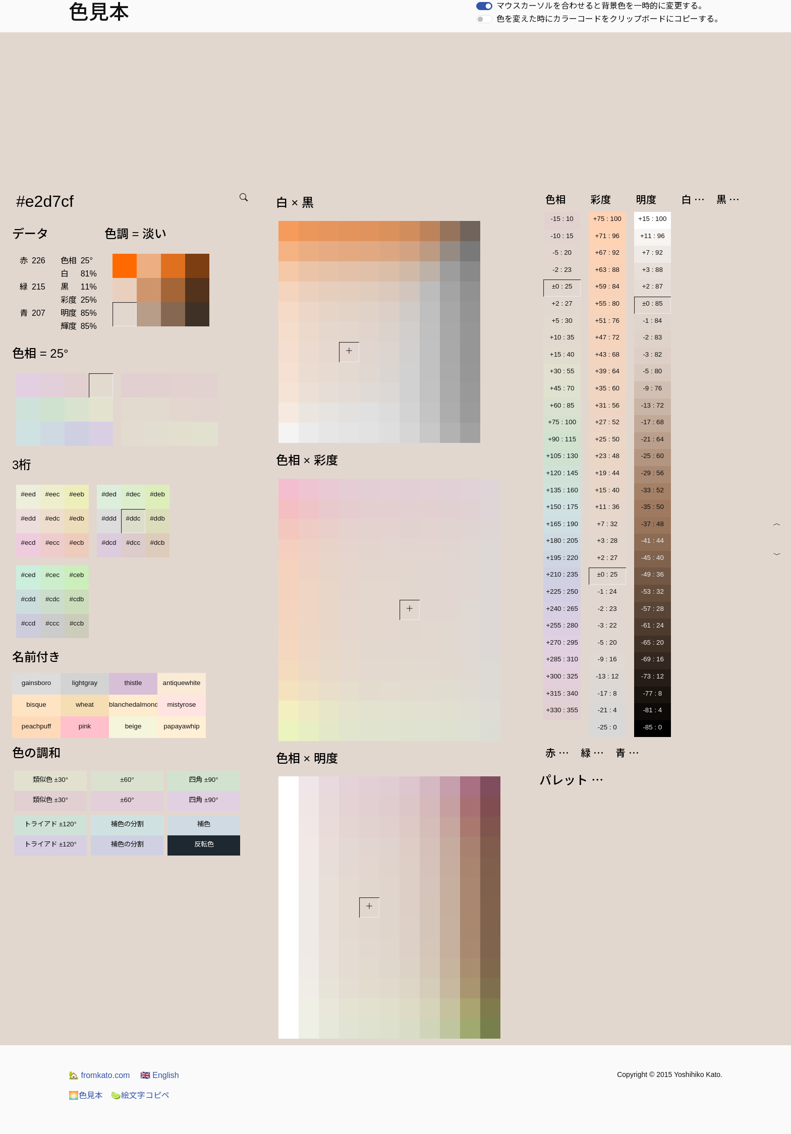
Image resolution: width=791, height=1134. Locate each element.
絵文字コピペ (140, 1095)
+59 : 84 (607, 286)
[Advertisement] (395, 108)
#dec (133, 494)
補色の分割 (127, 824)
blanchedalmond (133, 704)
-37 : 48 (652, 524)
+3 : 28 (607, 540)
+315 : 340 (562, 693)
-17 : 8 (607, 693)
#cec (52, 575)
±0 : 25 (562, 286)
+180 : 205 (562, 540)
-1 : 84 (652, 320)
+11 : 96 (652, 236)
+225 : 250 (562, 591)
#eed (28, 494)
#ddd (109, 518)
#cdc (52, 599)
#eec (52, 494)
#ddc (133, 518)
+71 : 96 (607, 236)
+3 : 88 (652, 269)
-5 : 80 (652, 371)
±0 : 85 (652, 303)
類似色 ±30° (50, 779)
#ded (109, 494)
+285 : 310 (562, 659)
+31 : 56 (607, 405)
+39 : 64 (607, 371)
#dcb (157, 542)
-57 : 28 (652, 608)
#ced (28, 575)
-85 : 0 (652, 727)
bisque (36, 704)
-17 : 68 (652, 422)
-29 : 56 (652, 473)
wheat (85, 704)
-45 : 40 (652, 557)
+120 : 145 (562, 473)
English (159, 1075)
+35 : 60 (607, 388)
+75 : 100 (562, 422)
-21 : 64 (652, 439)
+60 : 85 (562, 405)
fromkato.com (99, 1075)
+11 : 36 (607, 507)
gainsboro (36, 683)
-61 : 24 (652, 625)
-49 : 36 (652, 574)
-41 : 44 (652, 540)
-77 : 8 (652, 693)
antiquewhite (182, 683)
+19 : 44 (607, 473)
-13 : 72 (652, 405)
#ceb (77, 575)
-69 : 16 (652, 659)
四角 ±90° (203, 779)
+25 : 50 (607, 439)
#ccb (77, 623)
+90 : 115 (562, 439)
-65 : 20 (652, 642)
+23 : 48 (607, 456)
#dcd (109, 542)
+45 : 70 (562, 388)
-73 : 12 (652, 676)
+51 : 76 (607, 320)
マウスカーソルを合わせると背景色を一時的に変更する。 (601, 6)
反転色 (204, 844)
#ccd (28, 623)
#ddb (157, 518)
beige (133, 726)
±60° (127, 779)
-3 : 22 (607, 625)
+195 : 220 (562, 557)
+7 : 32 (607, 524)
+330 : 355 (562, 710)
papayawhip (181, 726)
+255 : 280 (562, 625)
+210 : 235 (562, 574)
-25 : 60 (652, 456)
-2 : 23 (562, 269)
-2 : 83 (652, 337)
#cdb (77, 599)
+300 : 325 (562, 676)
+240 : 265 (562, 608)
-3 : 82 (652, 354)
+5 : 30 (562, 320)
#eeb (76, 494)
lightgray (84, 683)
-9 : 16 (607, 659)
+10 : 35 (562, 337)
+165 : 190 (562, 524)
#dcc (133, 542)
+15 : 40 (562, 354)
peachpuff (36, 726)
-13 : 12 (607, 676)
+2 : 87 (652, 286)
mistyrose (181, 704)
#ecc (52, 542)
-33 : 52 (652, 490)
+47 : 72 (607, 337)
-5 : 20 (562, 252)
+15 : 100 (652, 218)
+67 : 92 (607, 252)
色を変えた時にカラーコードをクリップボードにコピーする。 (609, 19)
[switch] (484, 6)
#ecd (28, 542)
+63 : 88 (607, 269)
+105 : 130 (562, 456)
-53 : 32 (652, 591)
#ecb (77, 542)
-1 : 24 (607, 591)
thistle (133, 683)
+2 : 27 (562, 303)
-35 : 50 (652, 507)
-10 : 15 (562, 236)
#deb (157, 494)
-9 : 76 (652, 388)
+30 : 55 (562, 371)
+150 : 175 (562, 507)
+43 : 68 (607, 354)
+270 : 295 (562, 642)
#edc (52, 518)
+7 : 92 (652, 252)
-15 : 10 (562, 218)
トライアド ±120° (50, 824)
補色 (203, 824)
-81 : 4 (652, 710)
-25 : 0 (607, 727)
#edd (28, 518)
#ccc (52, 623)
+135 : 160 (562, 490)
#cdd (28, 599)
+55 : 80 (607, 303)
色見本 (86, 1095)
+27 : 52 (607, 422)
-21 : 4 (607, 710)
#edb (76, 518)
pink (85, 726)
